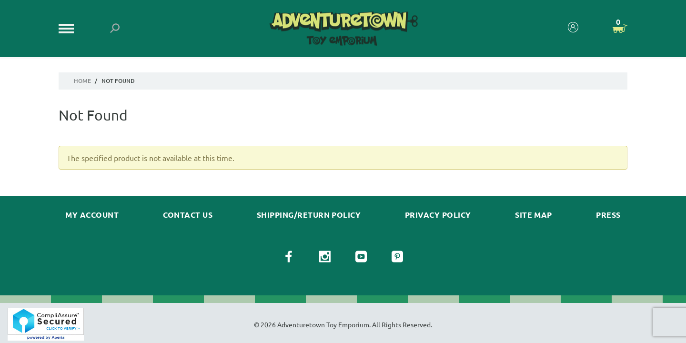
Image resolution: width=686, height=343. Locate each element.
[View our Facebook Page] (288, 256)
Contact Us (188, 215)
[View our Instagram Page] (325, 256)
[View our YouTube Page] (361, 256)
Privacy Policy (438, 215)
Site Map (533, 215)
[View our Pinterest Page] (397, 256)
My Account (92, 215)
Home (82, 81)
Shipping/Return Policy (309, 215)
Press (608, 215)
